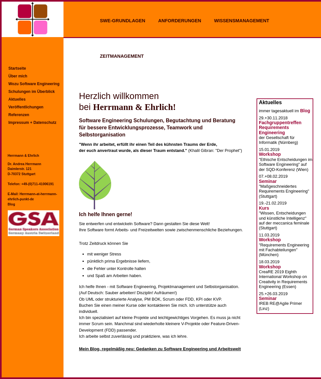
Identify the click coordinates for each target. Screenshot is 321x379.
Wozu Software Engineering (33, 84)
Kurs (264, 208)
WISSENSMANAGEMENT (241, 20)
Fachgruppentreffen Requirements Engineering (280, 127)
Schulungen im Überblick (31, 91)
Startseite (17, 68)
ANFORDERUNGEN (179, 20)
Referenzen (18, 115)
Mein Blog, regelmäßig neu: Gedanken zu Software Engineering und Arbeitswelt (160, 348)
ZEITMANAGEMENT (122, 56)
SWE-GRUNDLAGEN (122, 20)
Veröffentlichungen (26, 107)
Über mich (17, 76)
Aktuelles (16, 99)
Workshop (270, 154)
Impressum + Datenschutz (32, 122)
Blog (11, 204)
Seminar (268, 181)
